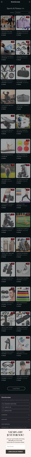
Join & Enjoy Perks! (15, 451)
